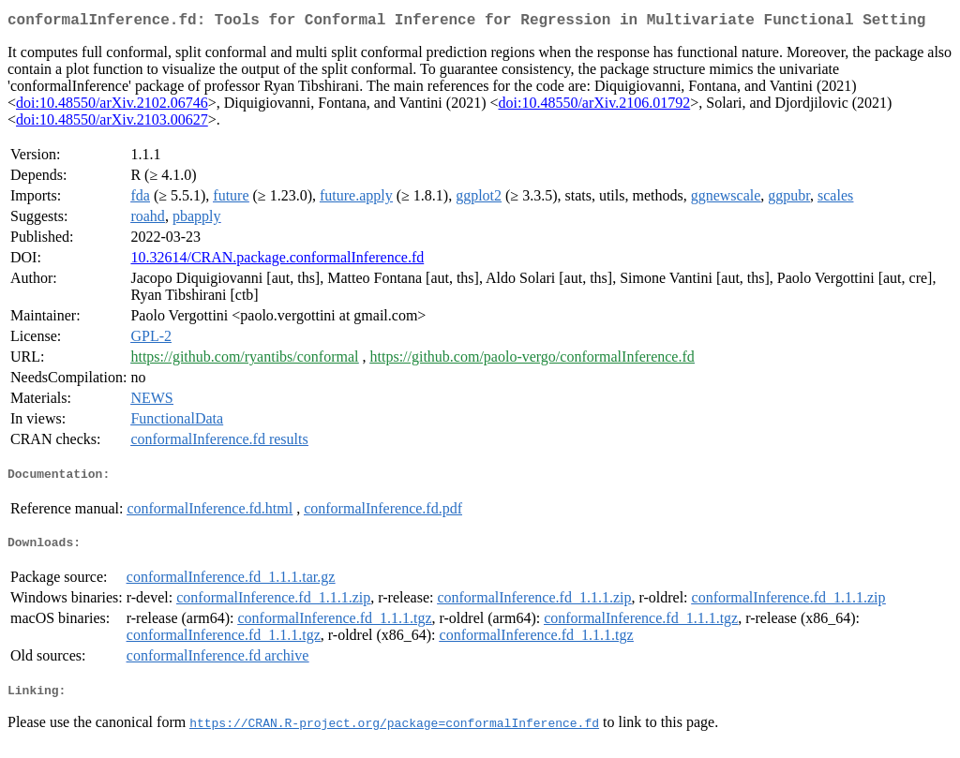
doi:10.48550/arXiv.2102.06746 (112, 106)
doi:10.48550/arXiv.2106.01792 (594, 106)
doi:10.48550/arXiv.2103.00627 (112, 123)
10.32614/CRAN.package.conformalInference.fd (277, 261)
